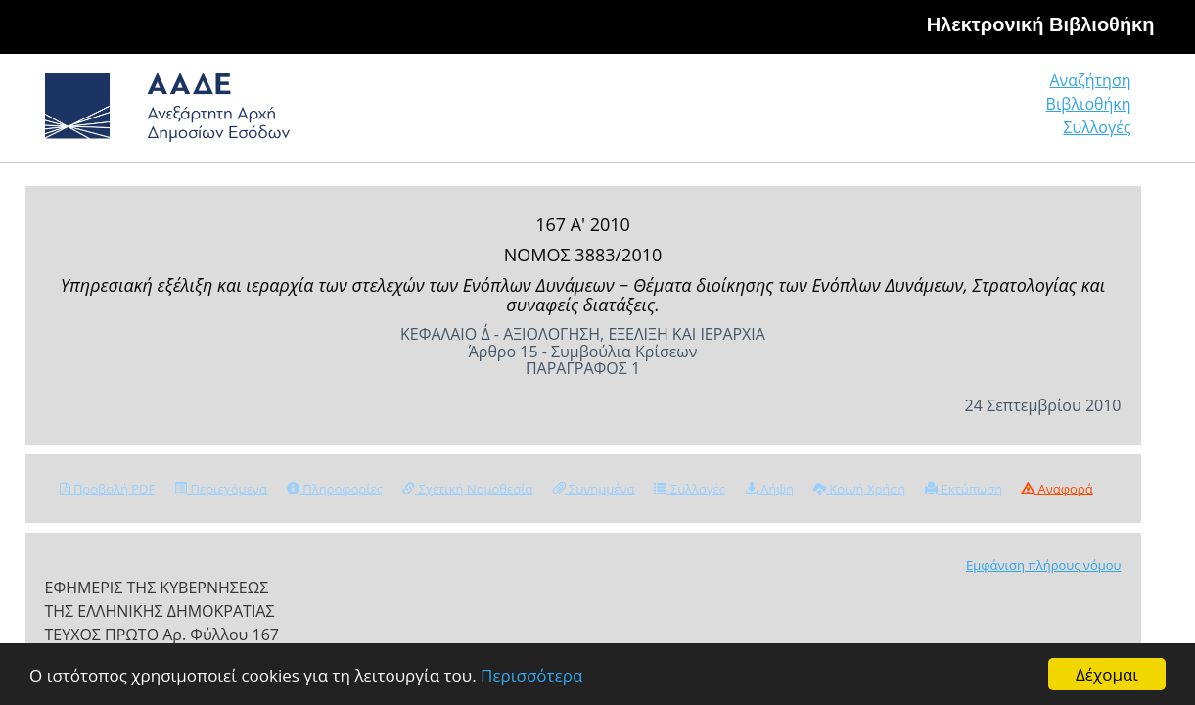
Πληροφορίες (335, 488)
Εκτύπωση (963, 488)
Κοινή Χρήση (859, 488)
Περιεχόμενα (220, 488)
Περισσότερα (531, 675)
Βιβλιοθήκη (969, 112)
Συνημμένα (594, 488)
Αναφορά (1057, 488)
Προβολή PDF (108, 488)
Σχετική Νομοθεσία (467, 488)
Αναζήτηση (832, 112)
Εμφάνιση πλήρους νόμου (1044, 565)
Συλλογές (1098, 112)
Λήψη (769, 488)
